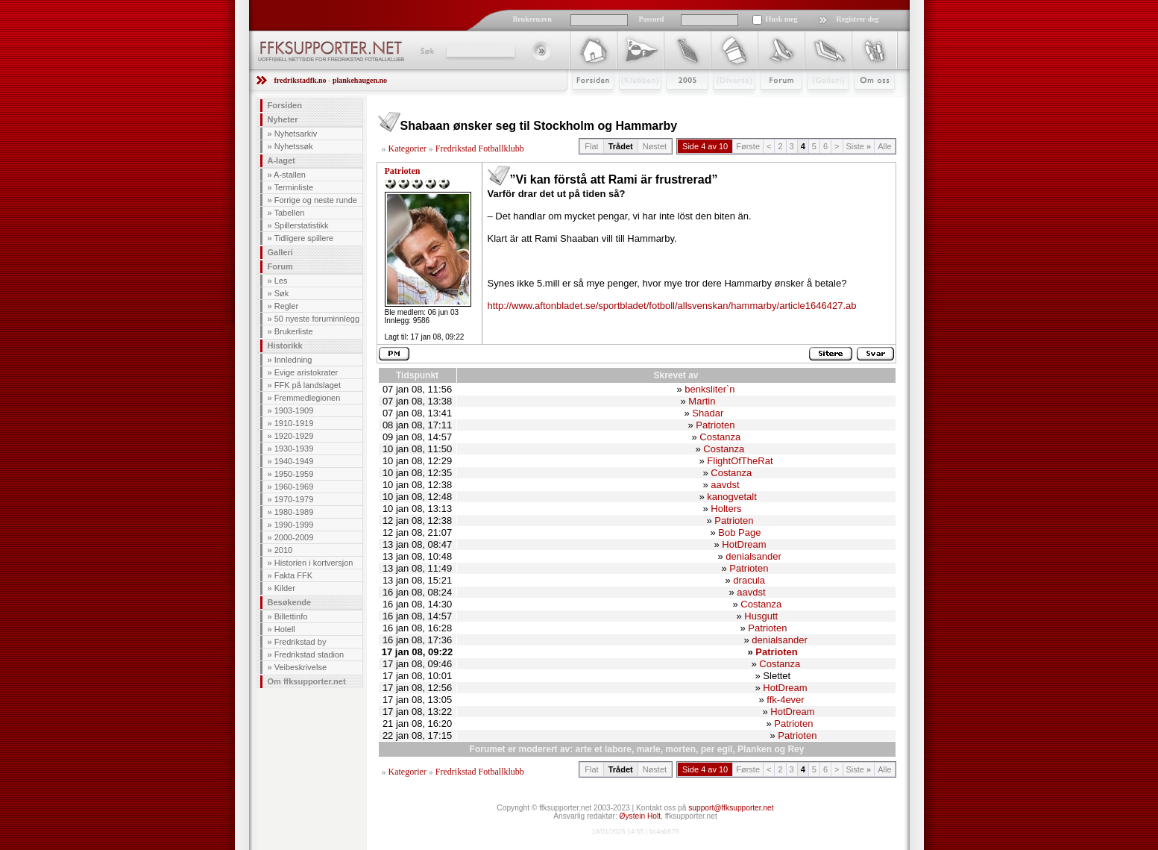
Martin (701, 401)
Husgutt (761, 616)
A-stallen (290, 174)
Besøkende (290, 602)
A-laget (281, 160)
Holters (726, 508)
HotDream (744, 544)
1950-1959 (294, 473)
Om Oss (868, 102)
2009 (674, 102)
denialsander (753, 556)
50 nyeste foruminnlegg (316, 318)
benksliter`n (709, 389)
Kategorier (407, 148)
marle (649, 749)
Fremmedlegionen (307, 397)
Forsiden (586, 102)
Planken (754, 749)
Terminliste (293, 187)
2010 (283, 550)
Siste (859, 146)
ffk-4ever (785, 699)
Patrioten (403, 171)
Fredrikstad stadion (309, 654)
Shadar (707, 413)
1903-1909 (294, 410)
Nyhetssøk (293, 146)
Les (281, 280)
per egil (717, 749)
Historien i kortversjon (313, 562)
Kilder (284, 588)
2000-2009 (294, 537)
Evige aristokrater (306, 372)
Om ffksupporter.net (307, 681)
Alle (884, 146)
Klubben (633, 102)
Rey (795, 749)
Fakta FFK (293, 575)
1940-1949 (294, 461)
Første (748, 146)
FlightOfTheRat (739, 460)
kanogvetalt (732, 496)
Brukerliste (293, 331)
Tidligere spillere (303, 238)
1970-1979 (294, 499)
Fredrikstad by (300, 641)
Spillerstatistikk (301, 225)
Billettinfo (291, 616)
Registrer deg (858, 19)
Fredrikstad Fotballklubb (479, 148)
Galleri (818, 102)
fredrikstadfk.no (300, 80)
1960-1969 (294, 486)
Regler (286, 305)
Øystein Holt (640, 816)
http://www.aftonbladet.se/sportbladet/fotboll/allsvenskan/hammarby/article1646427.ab (672, 305)
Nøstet (655, 146)
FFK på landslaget (307, 385)
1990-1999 (294, 524)
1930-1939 (294, 448)
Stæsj (722, 102)
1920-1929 (294, 435)
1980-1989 (294, 511)
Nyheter (283, 119)
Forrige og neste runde (315, 200)
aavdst (725, 484)
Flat (591, 146)
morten (680, 749)
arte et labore (604, 749)
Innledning (293, 359)
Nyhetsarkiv (295, 133)
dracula (749, 580)
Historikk (285, 345)
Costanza (719, 437)
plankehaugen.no (360, 80)
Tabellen (289, 212)
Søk (426, 51)
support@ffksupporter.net (730, 808)
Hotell (284, 629)
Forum (771, 102)
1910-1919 (294, 423)
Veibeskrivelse (300, 667)
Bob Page (739, 532)
